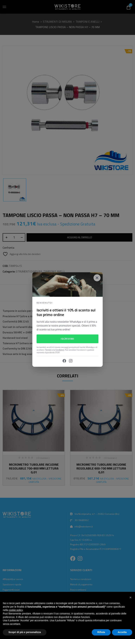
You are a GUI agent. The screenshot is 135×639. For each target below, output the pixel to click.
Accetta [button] (122, 632)
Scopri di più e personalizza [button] (24, 632)
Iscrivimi (67, 338)
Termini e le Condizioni (54, 350)
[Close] (97, 277)
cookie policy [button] (15, 610)
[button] (130, 597)
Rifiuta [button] (101, 632)
